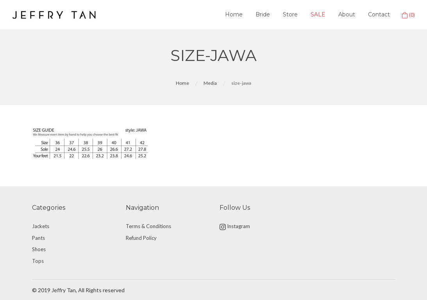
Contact (379, 14)
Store (290, 14)
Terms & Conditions (148, 226)
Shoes (39, 249)
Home (234, 14)
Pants (38, 238)
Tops (38, 261)
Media (210, 83)
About (346, 14)
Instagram (235, 226)
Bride (262, 14)
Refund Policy (141, 238)
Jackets (40, 226)
